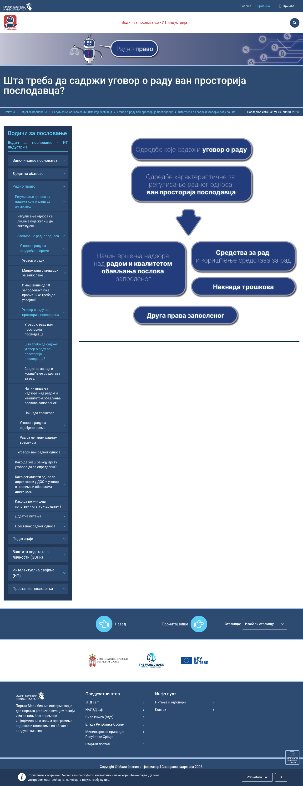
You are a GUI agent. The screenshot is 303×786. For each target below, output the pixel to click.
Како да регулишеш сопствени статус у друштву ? (38, 504)
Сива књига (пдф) (99, 717)
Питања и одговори (170, 702)
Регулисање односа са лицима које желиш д (82, 112)
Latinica (245, 6)
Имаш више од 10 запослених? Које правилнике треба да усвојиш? (38, 292)
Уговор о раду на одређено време (33, 425)
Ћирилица (262, 6)
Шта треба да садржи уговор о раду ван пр (206, 112)
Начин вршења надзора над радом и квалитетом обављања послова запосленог (43, 396)
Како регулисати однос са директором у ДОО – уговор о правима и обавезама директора (37, 484)
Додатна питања (28, 516)
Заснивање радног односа (38, 236)
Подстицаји (23, 538)
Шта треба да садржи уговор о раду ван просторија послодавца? (41, 351)
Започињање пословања (35, 160)
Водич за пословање (33, 112)
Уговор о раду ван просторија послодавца (145, 112)
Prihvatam (257, 777)
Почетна (9, 112)
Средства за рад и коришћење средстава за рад (42, 373)
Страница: (233, 624)
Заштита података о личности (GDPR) (31, 555)
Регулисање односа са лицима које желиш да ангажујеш (32, 201)
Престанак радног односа (35, 526)
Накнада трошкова (39, 413)
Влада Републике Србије (105, 724)
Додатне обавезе (28, 173)
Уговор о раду (33, 260)
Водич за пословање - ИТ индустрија (154, 22)
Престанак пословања (33, 588)
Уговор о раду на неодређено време (34, 248)
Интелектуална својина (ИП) (33, 573)
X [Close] (281, 777)
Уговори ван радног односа (39, 452)
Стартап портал (98, 744)
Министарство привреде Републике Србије (105, 734)
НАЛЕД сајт (95, 710)
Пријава (286, 6)
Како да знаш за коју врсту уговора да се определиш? (36, 464)
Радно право (24, 186)
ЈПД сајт (92, 702)
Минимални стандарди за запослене (40, 273)
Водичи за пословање (37, 133)
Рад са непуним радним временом (38, 440)
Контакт (161, 710)
